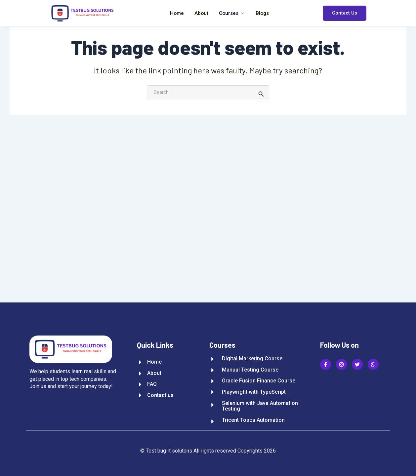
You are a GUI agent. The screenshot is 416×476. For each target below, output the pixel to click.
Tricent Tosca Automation (253, 420)
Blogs (262, 13)
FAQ (152, 384)
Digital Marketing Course (252, 359)
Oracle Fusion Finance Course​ (258, 381)
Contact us (160, 395)
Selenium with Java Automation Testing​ (260, 406)
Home (177, 13)
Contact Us (344, 13)
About (201, 13)
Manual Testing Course (250, 370)
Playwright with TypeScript (254, 392)
